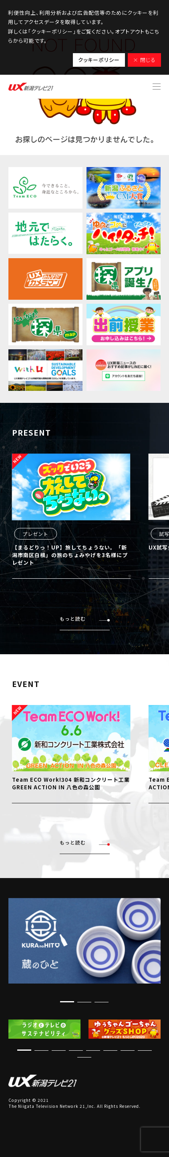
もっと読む (85, 619)
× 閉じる (144, 60)
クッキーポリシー (99, 60)
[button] (67, 1001)
